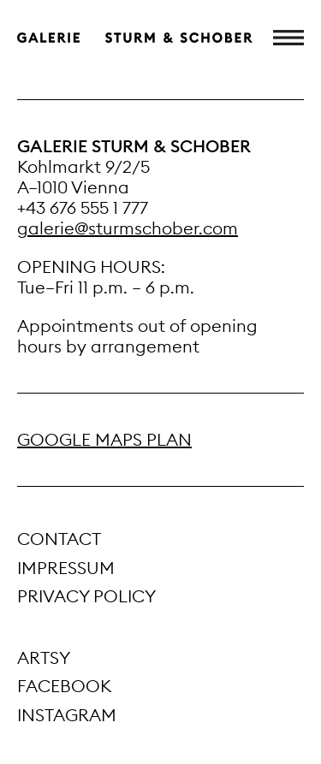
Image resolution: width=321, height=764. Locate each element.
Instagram (66, 715)
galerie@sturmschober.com (127, 228)
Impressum (66, 567)
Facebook (64, 685)
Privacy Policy (86, 596)
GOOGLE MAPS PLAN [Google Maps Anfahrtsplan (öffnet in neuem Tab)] (104, 439)
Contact (59, 538)
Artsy (43, 657)
